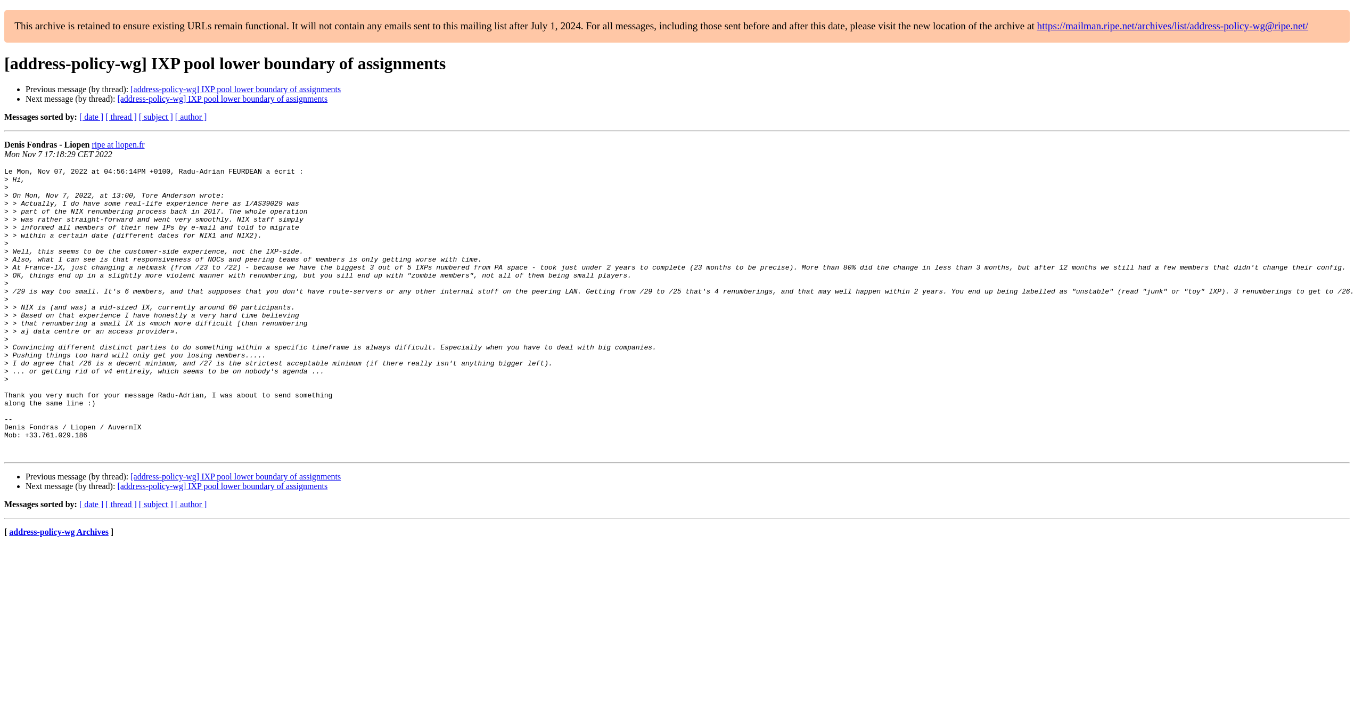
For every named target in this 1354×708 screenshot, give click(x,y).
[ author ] (191, 116)
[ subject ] (156, 116)
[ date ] (91, 116)
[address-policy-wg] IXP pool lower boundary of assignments (235, 89)
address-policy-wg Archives (59, 589)
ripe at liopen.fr (118, 144)
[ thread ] (121, 116)
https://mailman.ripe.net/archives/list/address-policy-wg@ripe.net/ (1173, 25)
